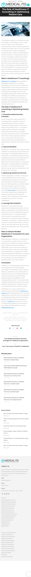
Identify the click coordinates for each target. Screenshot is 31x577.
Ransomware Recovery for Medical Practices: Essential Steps (14, 359)
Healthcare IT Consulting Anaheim (7, 542)
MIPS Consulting (4, 554)
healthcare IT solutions (7, 318)
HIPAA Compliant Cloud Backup (7, 556)
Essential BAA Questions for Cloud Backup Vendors (14, 426)
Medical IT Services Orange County (7, 509)
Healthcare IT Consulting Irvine (6, 538)
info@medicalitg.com (7, 307)
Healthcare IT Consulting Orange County (8, 503)
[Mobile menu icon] (28, 5)
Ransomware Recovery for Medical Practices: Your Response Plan (14, 398)
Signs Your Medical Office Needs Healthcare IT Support (15, 413)
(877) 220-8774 (12, 1)
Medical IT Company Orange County (7, 507)
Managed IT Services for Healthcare (7, 546)
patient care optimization (10, 320)
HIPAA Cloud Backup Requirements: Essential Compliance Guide (16, 419)
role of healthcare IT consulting (20, 320)
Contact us (10, 301)
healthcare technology (15, 318)
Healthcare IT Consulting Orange (7, 534)
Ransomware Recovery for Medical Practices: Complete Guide (14, 383)
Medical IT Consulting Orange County (8, 511)
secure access (11, 190)
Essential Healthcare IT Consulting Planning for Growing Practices (15, 439)
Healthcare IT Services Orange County (8, 505)
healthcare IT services (21, 317)
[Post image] (1, 357)
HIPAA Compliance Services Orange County (9, 513)
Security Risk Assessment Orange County (8, 515)
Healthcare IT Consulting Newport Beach (8, 532)
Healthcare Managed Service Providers (8, 499)
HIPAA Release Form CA (5, 523)
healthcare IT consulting (13, 317)
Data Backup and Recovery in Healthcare (8, 501)
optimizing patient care (24, 318)
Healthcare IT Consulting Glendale (7, 548)
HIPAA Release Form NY (5, 521)
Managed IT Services (5, 525)
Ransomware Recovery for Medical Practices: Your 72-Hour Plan (14, 375)
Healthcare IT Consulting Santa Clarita (8, 550)
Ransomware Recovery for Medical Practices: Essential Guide (14, 390)
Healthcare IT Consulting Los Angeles (7, 540)
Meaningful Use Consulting (6, 552)
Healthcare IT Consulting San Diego (7, 544)
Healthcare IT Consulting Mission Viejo (8, 536)
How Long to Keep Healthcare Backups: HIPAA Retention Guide (15, 367)
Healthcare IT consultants (9, 81)
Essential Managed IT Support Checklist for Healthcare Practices (15, 432)
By (22, 312)
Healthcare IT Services (12, 312)
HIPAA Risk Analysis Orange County (7, 517)
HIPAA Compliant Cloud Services (7, 519)
